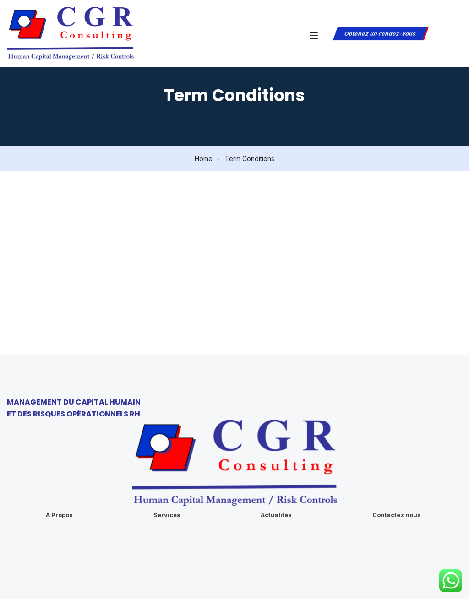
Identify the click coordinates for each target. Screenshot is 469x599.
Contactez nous (396, 452)
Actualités (276, 452)
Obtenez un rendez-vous (380, 33)
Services (166, 452)
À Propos (59, 452)
